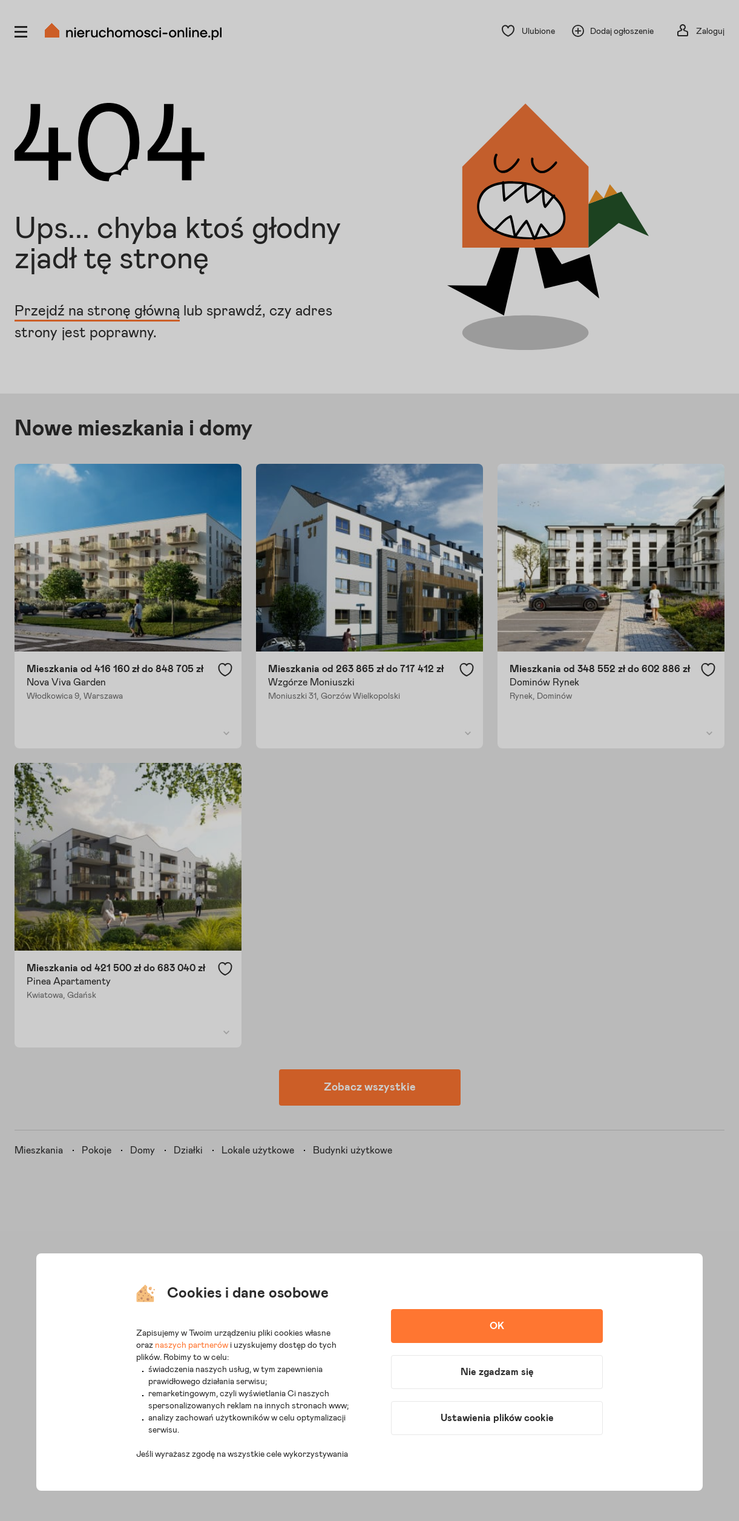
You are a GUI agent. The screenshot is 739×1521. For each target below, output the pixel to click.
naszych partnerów (191, 1345)
